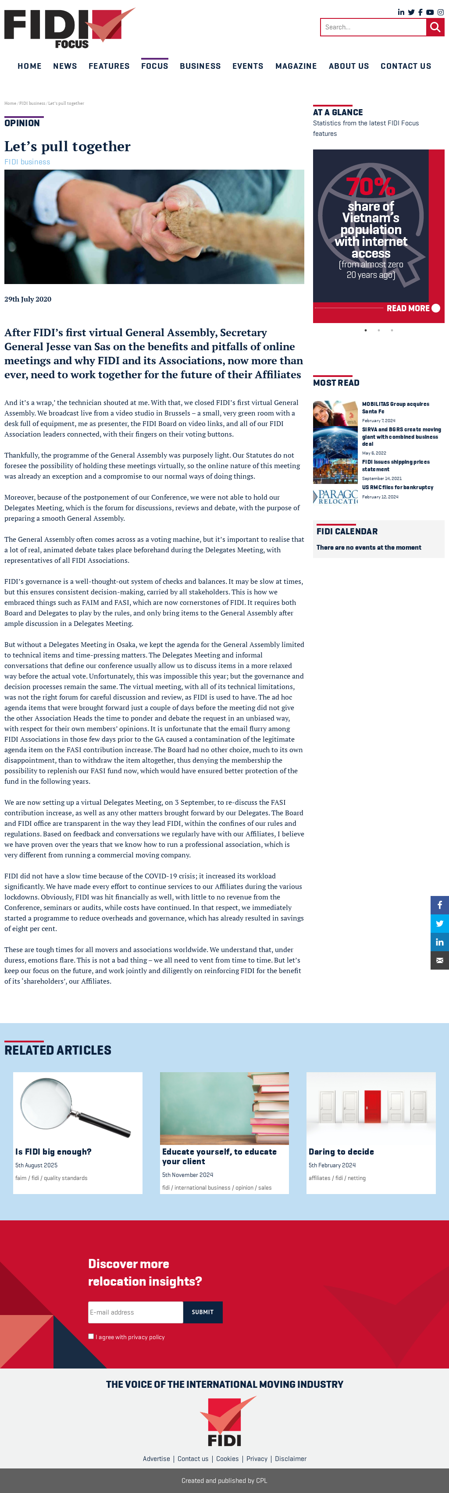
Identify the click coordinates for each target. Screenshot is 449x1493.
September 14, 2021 (382, 478)
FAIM (21, 1177)
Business (200, 66)
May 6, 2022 (374, 453)
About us (349, 66)
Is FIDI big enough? (53, 1152)
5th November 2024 (187, 1174)
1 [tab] (365, 330)
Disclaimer (290, 1459)
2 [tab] (378, 330)
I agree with (130, 1337)
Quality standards (66, 1177)
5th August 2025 (36, 1165)
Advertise (156, 1459)
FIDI (35, 1177)
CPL (261, 1481)
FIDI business (32, 103)
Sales (265, 1187)
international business (203, 1187)
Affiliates (320, 1177)
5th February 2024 (332, 1165)
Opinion (244, 1187)
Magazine (296, 66)
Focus (154, 66)
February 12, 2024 (380, 497)
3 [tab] (392, 330)
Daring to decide (341, 1152)
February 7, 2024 (379, 420)
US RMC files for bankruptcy (397, 487)
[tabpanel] (379, 236)
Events (248, 66)
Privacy (256, 1459)
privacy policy (146, 1337)
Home (29, 66)
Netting (357, 1177)
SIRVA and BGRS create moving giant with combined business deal (401, 436)
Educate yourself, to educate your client (219, 1156)
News (65, 66)
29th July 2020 (27, 299)
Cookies (227, 1459)
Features (109, 66)
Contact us (406, 66)
